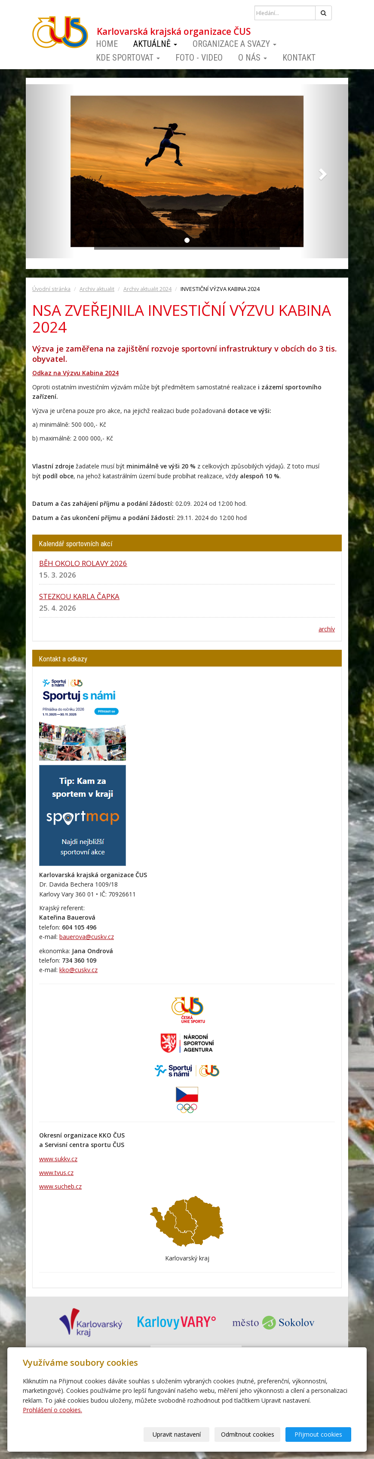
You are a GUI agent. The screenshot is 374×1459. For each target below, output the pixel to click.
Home (107, 44)
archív (327, 629)
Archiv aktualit (97, 289)
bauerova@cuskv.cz (86, 937)
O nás (252, 57)
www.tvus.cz (56, 1172)
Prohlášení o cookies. (52, 1410)
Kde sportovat (128, 57)
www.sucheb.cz (60, 1186)
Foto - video (199, 57)
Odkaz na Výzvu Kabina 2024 (75, 373)
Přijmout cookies (318, 1434)
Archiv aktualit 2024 (147, 289)
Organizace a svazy (234, 44)
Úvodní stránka (51, 289)
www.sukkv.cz (58, 1159)
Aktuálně (155, 44)
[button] (50, 171)
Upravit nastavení (177, 1434)
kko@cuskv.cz (78, 970)
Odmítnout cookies (247, 1434)
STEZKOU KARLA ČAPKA (79, 596)
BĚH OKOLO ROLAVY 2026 (83, 563)
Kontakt (299, 57)
